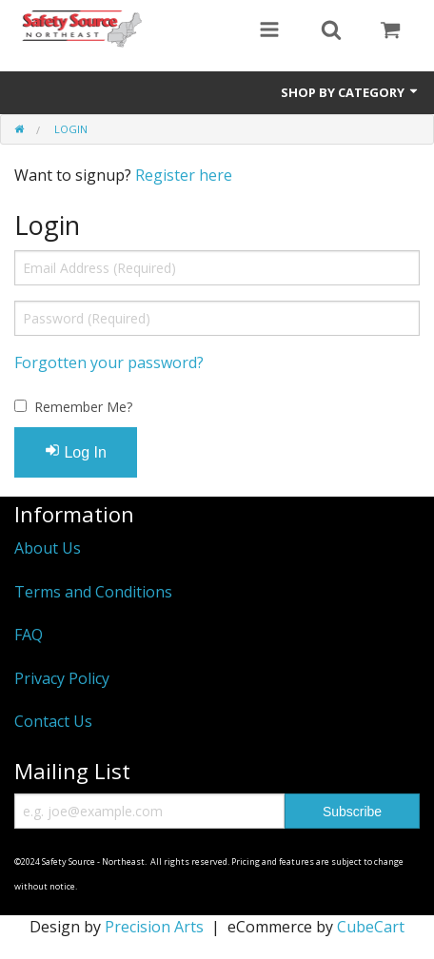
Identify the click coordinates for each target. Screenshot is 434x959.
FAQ (28, 634)
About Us (47, 548)
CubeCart (370, 926)
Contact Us (53, 721)
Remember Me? (83, 407)
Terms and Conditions (93, 591)
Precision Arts (154, 926)
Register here (183, 175)
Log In (76, 451)
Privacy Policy (61, 678)
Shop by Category (350, 92)
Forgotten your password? (109, 362)
